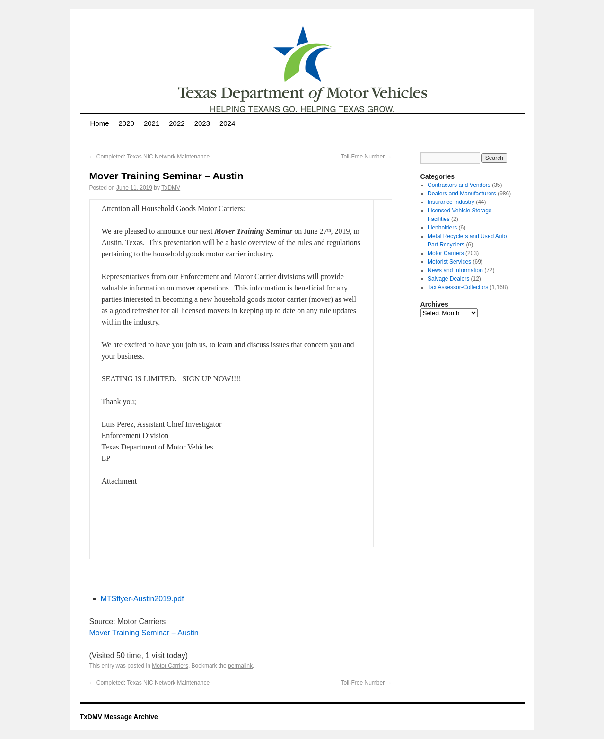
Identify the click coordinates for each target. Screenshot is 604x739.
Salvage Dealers (448, 278)
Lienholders (442, 227)
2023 (202, 123)
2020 (126, 123)
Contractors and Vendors (459, 185)
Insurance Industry (451, 202)
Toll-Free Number (366, 156)
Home (99, 123)
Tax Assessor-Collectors (458, 287)
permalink (240, 665)
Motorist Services (449, 261)
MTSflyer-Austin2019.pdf (142, 599)
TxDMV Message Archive (119, 717)
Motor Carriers (170, 665)
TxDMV (170, 188)
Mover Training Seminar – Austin (144, 633)
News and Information (455, 270)
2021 (151, 123)
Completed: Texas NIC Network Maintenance (149, 156)
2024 (227, 123)
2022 (176, 123)
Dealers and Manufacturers (462, 193)
